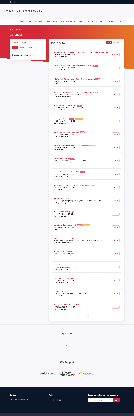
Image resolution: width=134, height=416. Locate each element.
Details (115, 68)
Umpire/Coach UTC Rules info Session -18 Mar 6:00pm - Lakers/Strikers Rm (81, 52)
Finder (30, 47)
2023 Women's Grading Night (64, 212)
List (15, 47)
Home (22, 21)
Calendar (81, 21)
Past (109, 42)
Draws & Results (52, 21)
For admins (15, 406)
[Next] (93, 316)
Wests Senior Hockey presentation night (68, 145)
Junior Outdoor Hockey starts (64, 265)
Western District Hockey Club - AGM (66, 172)
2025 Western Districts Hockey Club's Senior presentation (74, 79)
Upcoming (117, 42)
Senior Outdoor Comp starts (64, 278)
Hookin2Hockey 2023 (61, 198)
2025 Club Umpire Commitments (65, 105)
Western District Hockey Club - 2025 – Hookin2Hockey (73, 92)
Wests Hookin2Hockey (62, 159)
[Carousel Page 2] (67, 345)
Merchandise (92, 21)
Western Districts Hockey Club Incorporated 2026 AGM (73, 66)
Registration (39, 21)
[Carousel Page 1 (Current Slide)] (66, 345)
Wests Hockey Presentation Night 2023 (67, 185)
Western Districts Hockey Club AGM (66, 132)
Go (116, 400)
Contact (119, 21)
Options (114, 54)
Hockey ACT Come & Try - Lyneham (66, 305)
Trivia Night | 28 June (61, 119)
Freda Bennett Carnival (62, 291)
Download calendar (20, 42)
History (102, 21)
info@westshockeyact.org (20, 399)
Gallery (111, 21)
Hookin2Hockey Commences (64, 252)
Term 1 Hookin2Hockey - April (64, 238)
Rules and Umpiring (68, 21)
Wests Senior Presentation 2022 (65, 225)
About (29, 21)
